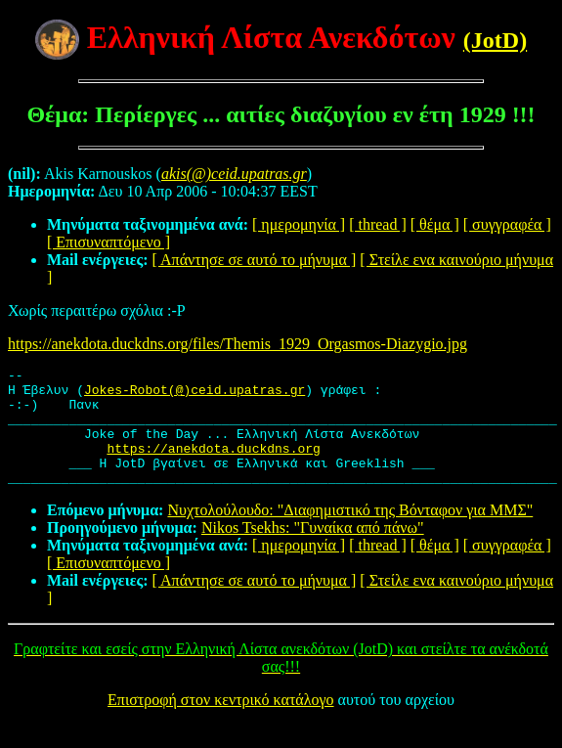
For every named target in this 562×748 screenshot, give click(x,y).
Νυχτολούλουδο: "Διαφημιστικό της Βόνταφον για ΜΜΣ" (350, 533)
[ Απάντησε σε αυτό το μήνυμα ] (254, 259)
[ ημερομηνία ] (298, 224)
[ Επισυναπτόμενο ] (108, 242)
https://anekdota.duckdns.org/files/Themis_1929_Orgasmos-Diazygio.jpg (237, 343)
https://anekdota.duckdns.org (213, 465)
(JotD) (495, 40)
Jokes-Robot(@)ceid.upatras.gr (194, 395)
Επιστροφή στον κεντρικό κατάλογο (220, 723)
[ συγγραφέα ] (507, 224)
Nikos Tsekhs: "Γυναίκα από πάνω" (312, 551)
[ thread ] (378, 224)
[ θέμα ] (435, 224)
